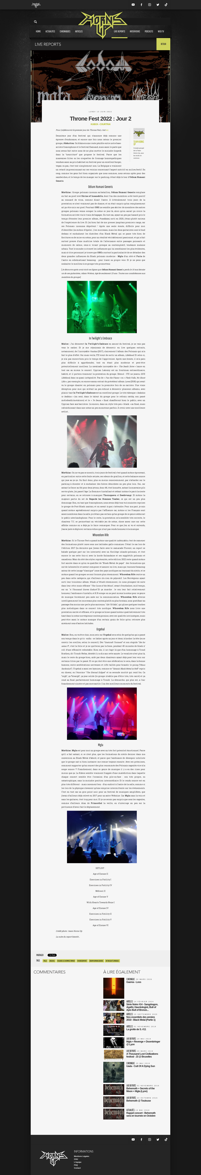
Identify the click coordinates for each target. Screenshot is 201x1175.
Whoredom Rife (82, 961)
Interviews (134, 34)
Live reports (119, 34)
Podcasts (148, 34)
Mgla (45, 961)
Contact (77, 1168)
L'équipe (77, 1162)
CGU (76, 1159)
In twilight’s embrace (112, 961)
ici (107, 130)
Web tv (160, 34)
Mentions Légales (81, 1156)
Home (38, 34)
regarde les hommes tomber (66, 961)
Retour (163, 43)
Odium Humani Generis (96, 961)
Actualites (50, 34)
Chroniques (65, 34)
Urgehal (52, 961)
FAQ (76, 1165)
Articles (79, 34)
